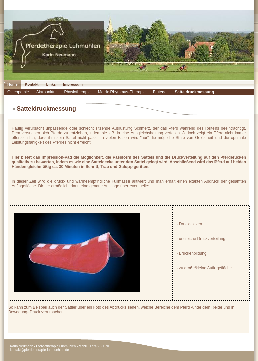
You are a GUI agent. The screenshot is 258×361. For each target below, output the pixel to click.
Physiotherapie (77, 91)
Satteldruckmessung (194, 91)
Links (51, 84)
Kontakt (32, 84)
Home (12, 84)
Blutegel (160, 91)
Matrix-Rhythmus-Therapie (122, 91)
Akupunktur (46, 91)
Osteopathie (18, 91)
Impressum (73, 84)
